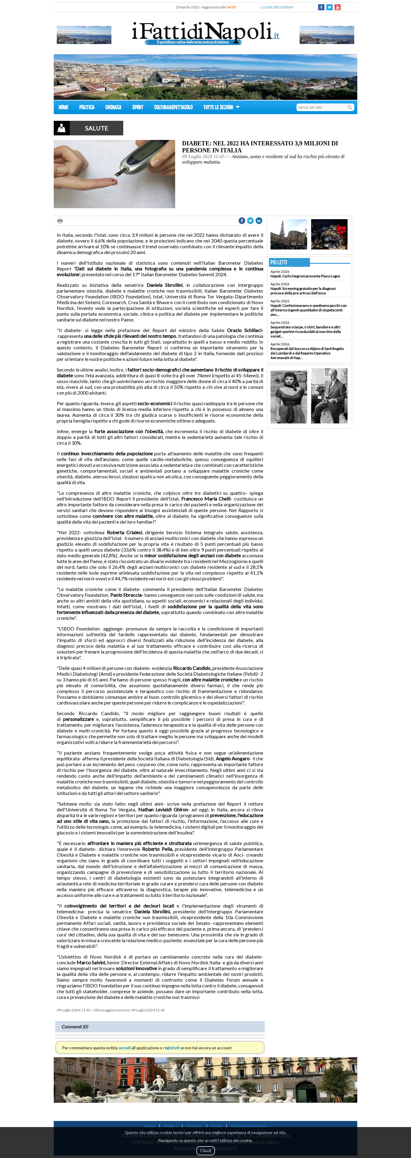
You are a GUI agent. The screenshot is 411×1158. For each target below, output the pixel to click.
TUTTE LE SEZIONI (221, 108)
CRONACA (113, 108)
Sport (217, 1126)
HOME (63, 108)
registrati (171, 1047)
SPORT (137, 108)
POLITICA (86, 108)
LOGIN (266, 7)
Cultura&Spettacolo (249, 1126)
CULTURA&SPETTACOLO (173, 108)
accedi (125, 1047)
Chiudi (205, 1150)
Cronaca (194, 1126)
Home (149, 1126)
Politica (171, 1126)
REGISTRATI (284, 7)
